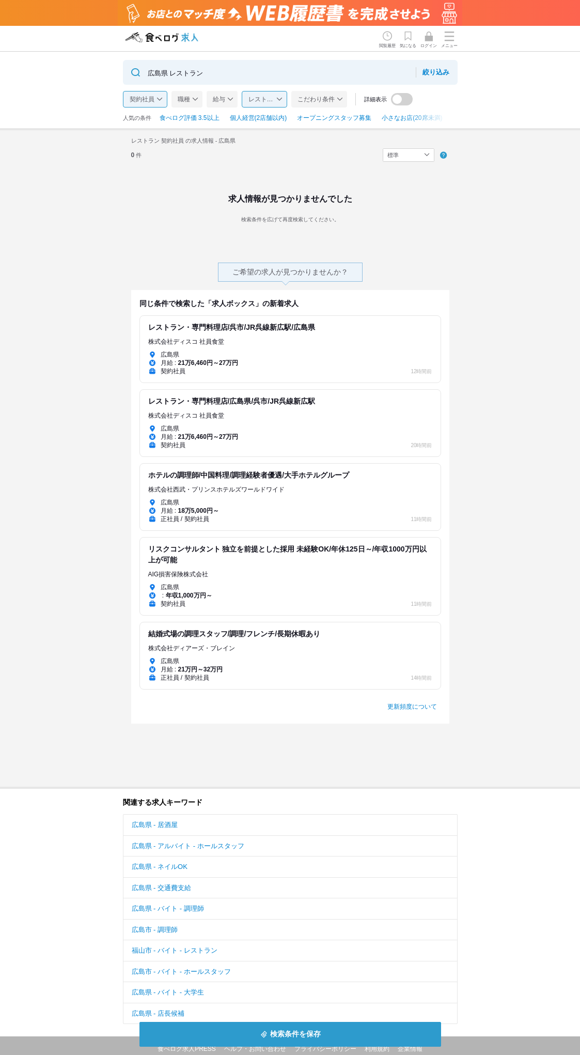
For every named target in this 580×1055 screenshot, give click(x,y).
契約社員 (142, 99)
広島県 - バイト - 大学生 (168, 992)
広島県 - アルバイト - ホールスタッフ (188, 846)
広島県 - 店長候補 (158, 1013)
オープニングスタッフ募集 (334, 117)
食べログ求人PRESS (187, 1048)
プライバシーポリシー (325, 1048)
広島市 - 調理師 (155, 930)
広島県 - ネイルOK (159, 866)
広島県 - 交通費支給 (162, 888)
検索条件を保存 (295, 1034)
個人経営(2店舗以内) (258, 117)
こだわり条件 (316, 99)
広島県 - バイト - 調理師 (168, 908)
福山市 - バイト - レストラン (174, 950)
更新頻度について (412, 706)
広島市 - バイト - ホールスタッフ (181, 971)
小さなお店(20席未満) (412, 117)
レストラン (263, 99)
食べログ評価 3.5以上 (190, 117)
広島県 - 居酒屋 (155, 825)
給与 (219, 99)
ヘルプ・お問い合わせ (255, 1048)
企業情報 (410, 1048)
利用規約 (377, 1048)
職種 (184, 99)
